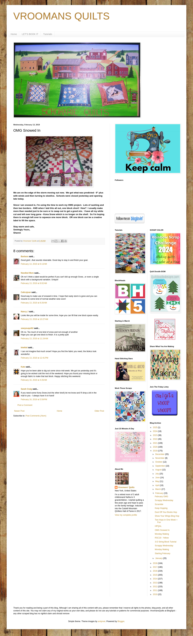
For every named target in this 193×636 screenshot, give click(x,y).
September (160, 466)
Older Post (99, 411)
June (157, 477)
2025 (155, 427)
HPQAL (158, 526)
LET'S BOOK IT (30, 34)
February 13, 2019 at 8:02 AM (34, 283)
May (157, 481)
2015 (155, 575)
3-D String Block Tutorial (165, 542)
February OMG (161, 496)
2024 (155, 431)
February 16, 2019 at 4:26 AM (34, 380)
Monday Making (162, 534)
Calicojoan (26, 292)
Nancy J (24, 311)
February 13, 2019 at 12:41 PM (34, 358)
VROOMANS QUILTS (61, 16)
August (158, 470)
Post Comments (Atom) (35, 416)
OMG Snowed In (162, 530)
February (159, 493)
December (160, 454)
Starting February (162, 553)
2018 (155, 563)
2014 (155, 579)
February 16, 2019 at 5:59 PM (34, 399)
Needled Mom (27, 273)
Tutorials (47, 34)
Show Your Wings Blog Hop (167, 516)
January (159, 558)
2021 (155, 443)
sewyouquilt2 (27, 328)
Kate (23, 367)
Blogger (120, 621)
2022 (155, 439)
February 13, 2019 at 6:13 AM (34, 264)
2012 (155, 586)
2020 (155, 447)
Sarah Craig (26, 389)
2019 (155, 451)
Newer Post (19, 411)
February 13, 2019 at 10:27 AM (34, 319)
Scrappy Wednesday (164, 500)
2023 (155, 435)
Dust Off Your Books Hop (166, 512)
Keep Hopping (161, 508)
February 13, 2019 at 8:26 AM (34, 303)
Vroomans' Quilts (126, 487)
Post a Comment (24, 405)
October (159, 462)
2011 (155, 590)
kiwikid (24, 347)
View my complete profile (126, 515)
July (157, 474)
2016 (155, 571)
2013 (155, 583)
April (157, 485)
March (158, 489)
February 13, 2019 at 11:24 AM (34, 338)
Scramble (159, 504)
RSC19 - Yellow (162, 538)
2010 (155, 594)
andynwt (101, 621)
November (160, 458)
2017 (155, 567)
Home (14, 34)
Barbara (24, 256)
